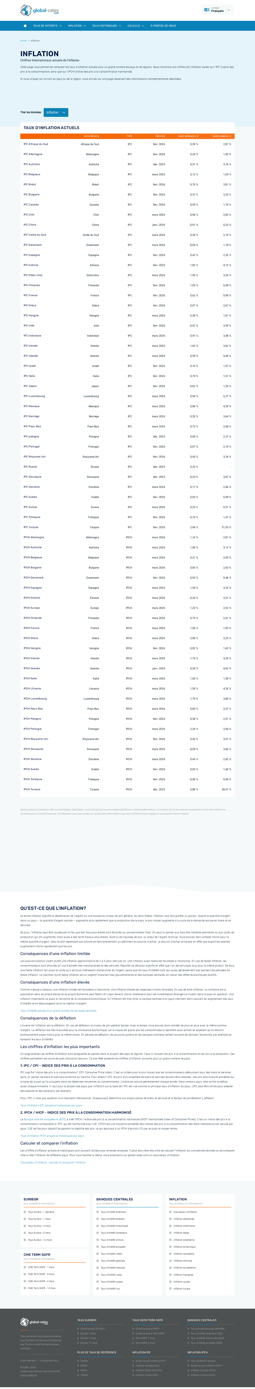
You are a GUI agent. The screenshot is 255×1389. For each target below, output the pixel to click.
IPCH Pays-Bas (33, 708)
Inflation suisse (179, 1281)
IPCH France (32, 628)
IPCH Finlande (33, 617)
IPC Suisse (30, 507)
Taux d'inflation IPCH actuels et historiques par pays (52, 1135)
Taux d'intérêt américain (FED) (205, 1333)
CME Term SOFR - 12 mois (40, 1288)
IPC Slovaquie (32, 476)
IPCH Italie (30, 678)
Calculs (136, 25)
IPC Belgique (32, 174)
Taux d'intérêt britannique (112, 1226)
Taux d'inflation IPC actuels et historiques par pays (51, 1105)
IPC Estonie (31, 265)
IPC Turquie (31, 527)
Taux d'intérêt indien (109, 1253)
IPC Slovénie (32, 486)
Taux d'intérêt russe (109, 1274)
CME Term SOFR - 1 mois (39, 1267)
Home (23, 40)
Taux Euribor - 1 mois (37, 1219)
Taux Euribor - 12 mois (38, 1240)
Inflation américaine (182, 1226)
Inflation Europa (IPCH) (202, 1370)
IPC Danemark (33, 244)
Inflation (76, 25)
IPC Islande (31, 355)
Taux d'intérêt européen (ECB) (205, 1343)
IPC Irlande (31, 345)
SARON (82, 1361)
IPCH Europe (32, 607)
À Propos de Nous (163, 25)
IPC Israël (30, 365)
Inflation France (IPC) (145, 1375)
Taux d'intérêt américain (111, 1212)
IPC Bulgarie (32, 194)
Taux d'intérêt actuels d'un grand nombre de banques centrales (58, 1010)
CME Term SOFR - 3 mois (39, 1274)
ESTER (82, 1365)
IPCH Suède (31, 769)
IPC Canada (31, 204)
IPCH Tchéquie (33, 779)
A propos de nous (49, 1360)
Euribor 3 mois (86, 1338)
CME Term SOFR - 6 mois (39, 1281)
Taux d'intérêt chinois (109, 1240)
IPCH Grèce (31, 638)
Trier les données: (31, 112)
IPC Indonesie (32, 335)
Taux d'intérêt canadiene (111, 1232)
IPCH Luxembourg (35, 698)
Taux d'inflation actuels (201, 1361)
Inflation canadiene (181, 1253)
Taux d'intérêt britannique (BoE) (206, 1338)
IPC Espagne (32, 255)
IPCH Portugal (33, 728)
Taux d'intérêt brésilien (110, 1219)
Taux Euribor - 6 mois (37, 1232)
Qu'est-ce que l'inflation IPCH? (205, 1365)
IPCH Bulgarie (32, 567)
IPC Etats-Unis (33, 275)
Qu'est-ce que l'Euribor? (91, 1328)
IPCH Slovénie (33, 759)
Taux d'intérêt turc (108, 1288)
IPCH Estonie (32, 597)
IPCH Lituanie (32, 688)
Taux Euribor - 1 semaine (39, 1212)
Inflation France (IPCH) (201, 1375)
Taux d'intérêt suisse (109, 1281)
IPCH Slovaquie (33, 749)
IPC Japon (30, 386)
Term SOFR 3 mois (143, 1343)
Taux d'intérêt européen (111, 1247)
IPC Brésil (30, 184)
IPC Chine (30, 224)
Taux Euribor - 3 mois (37, 1226)
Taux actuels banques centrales (206, 1328)
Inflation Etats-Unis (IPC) (147, 1370)
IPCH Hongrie (32, 648)
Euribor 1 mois (86, 1333)
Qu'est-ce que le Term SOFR (148, 1333)
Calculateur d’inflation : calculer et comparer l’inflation (53, 1162)
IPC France (31, 295)
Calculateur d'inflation (183, 1212)
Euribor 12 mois (87, 1343)
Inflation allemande (181, 1219)
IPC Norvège (32, 416)
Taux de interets (47, 25)
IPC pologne (31, 436)
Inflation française (181, 1274)
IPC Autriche (32, 164)
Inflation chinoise (180, 1260)
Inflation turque (179, 1288)
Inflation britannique (182, 1247)
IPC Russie (30, 466)
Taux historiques (106, 25)
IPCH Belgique (33, 557)
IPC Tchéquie (32, 517)
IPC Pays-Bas (32, 426)
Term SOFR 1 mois (143, 1338)
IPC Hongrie (31, 315)
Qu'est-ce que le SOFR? (146, 1328)
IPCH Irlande (32, 658)
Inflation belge (179, 1232)
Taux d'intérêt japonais (110, 1260)
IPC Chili (29, 214)
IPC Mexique (32, 406)
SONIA (82, 1370)
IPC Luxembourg (34, 396)
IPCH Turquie (32, 789)
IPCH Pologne (32, 718)
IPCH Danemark (33, 577)
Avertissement (28, 1360)
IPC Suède (30, 496)
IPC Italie (29, 375)
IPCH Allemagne (34, 537)
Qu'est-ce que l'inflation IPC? (149, 1361)
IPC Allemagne (33, 154)
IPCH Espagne (33, 587)
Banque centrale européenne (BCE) (45, 1119)
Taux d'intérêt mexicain (110, 1267)
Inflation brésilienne (182, 1240)
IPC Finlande (32, 285)
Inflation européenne (182, 1267)
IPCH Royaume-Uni (36, 738)
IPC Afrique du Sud (36, 144)
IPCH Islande (32, 668)
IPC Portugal (32, 446)
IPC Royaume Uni (35, 456)
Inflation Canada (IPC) (146, 1365)
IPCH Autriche (33, 547)
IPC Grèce (30, 305)
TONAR (82, 1375)
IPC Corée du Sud (35, 234)
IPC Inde (29, 325)
